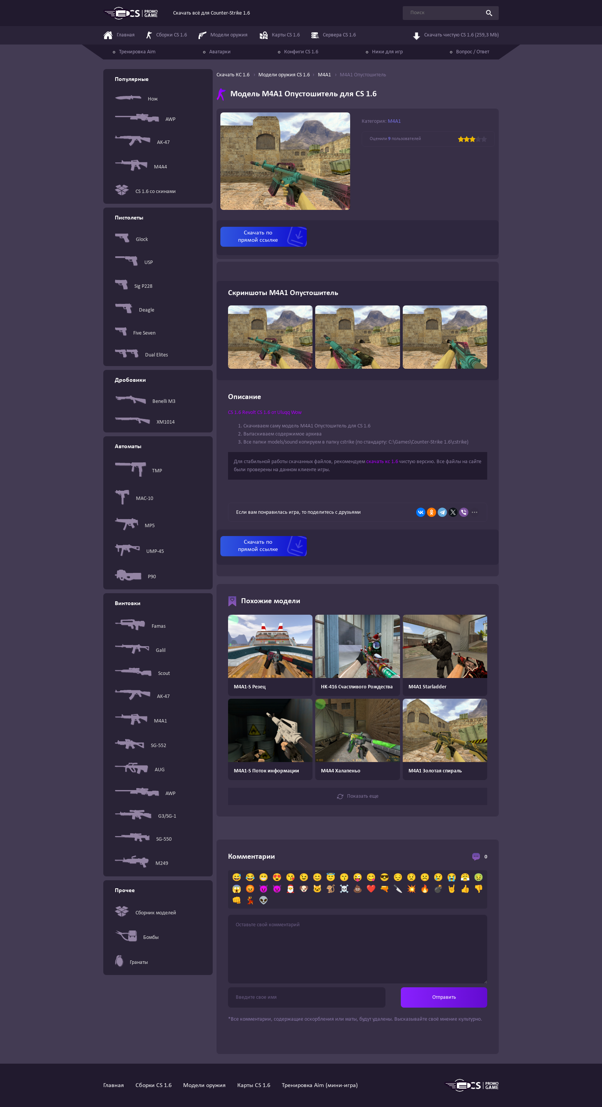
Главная (113, 1085)
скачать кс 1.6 (382, 462)
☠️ (344, 889)
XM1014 (145, 422)
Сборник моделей (145, 913)
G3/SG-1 (145, 816)
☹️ (425, 878)
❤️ (371, 889)
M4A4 (141, 167)
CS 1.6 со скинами (145, 192)
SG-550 (143, 839)
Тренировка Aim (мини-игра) (320, 1085)
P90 (135, 576)
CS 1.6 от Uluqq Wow (279, 413)
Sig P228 (133, 286)
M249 (141, 863)
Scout (142, 673)
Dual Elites (141, 355)
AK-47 (142, 142)
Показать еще (358, 797)
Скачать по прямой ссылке (258, 236)
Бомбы (137, 937)
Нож (136, 99)
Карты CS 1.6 (253, 1085)
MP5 (135, 526)
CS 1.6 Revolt (242, 413)
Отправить (444, 997)
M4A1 (141, 721)
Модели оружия (204, 1085)
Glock (131, 239)
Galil (140, 650)
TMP (138, 471)
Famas (140, 626)
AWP (145, 119)
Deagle (134, 310)
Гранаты (131, 962)
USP (134, 262)
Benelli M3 (145, 401)
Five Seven (135, 333)
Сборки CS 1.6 (154, 1085)
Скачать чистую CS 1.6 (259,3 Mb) (456, 36)
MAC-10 (134, 499)
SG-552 (140, 745)
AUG (140, 769)
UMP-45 (139, 551)
